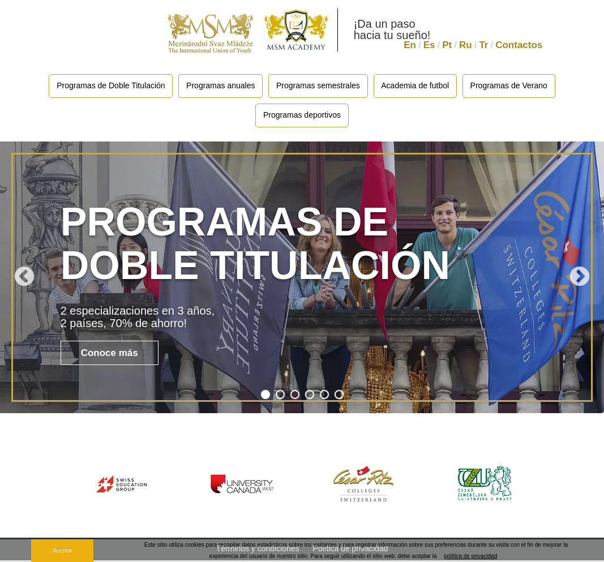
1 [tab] (265, 396)
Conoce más (109, 355)
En (410, 45)
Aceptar (62, 550)
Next (579, 279)
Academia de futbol (417, 86)
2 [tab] (280, 396)
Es (429, 45)
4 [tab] (309, 396)
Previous (24, 279)
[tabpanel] (302, 279)
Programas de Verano (511, 86)
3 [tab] (295, 396)
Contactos (518, 45)
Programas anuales (219, 86)
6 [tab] (339, 396)
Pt (447, 45)
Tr (483, 45)
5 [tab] (324, 396)
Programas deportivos (302, 116)
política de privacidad (470, 556)
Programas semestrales (318, 86)
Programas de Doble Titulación (108, 86)
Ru (465, 45)
